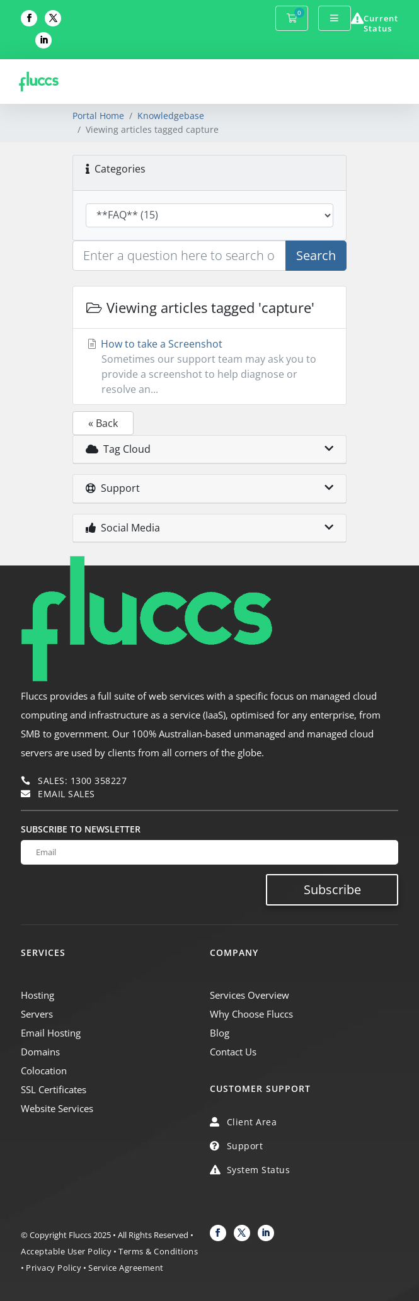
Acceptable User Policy (66, 1251)
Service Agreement (126, 1267)
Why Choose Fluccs (251, 1014)
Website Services (57, 1108)
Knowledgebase (170, 116)
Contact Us (233, 1051)
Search (316, 255)
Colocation (44, 1070)
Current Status (381, 23)
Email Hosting (51, 1032)
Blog (219, 1032)
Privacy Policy (53, 1267)
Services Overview (249, 995)
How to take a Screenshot (210, 367)
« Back (103, 423)
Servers (37, 1014)
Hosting (37, 995)
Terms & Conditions (158, 1251)
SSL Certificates (53, 1089)
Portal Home (98, 116)
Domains (40, 1051)
